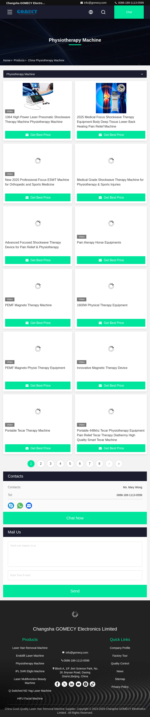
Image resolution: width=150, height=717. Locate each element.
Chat (129, 12)
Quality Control (120, 663)
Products (19, 60)
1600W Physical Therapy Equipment (102, 305)
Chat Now (75, 518)
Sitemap (120, 679)
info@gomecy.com (93, 2)
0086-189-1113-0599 (129, 2)
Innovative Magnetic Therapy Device (102, 367)
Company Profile (120, 647)
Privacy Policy (120, 686)
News (120, 671)
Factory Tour (120, 655)
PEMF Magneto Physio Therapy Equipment (35, 367)
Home (6, 60)
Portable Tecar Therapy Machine (27, 430)
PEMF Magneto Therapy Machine (28, 305)
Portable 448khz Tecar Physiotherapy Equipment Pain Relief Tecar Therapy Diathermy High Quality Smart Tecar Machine (111, 435)
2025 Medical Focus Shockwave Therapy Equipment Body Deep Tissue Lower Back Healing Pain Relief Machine (106, 121)
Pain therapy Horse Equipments (99, 242)
